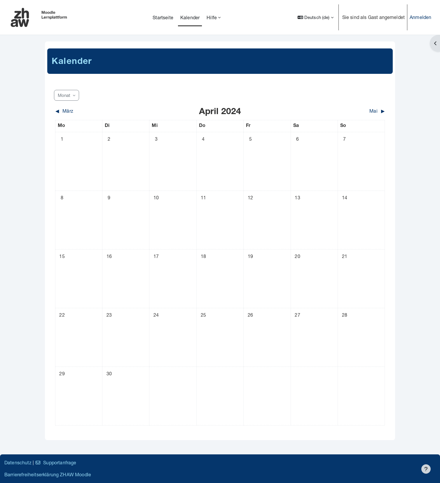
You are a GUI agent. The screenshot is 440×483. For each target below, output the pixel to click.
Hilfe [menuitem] (212, 17)
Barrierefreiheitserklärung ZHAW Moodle (47, 474)
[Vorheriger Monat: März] (96, 111)
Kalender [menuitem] (190, 17)
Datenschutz (18, 462)
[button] (315, 17)
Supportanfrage (55, 462)
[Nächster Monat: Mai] (344, 111)
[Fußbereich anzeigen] (426, 469)
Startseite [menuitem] (163, 17)
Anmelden (420, 17)
